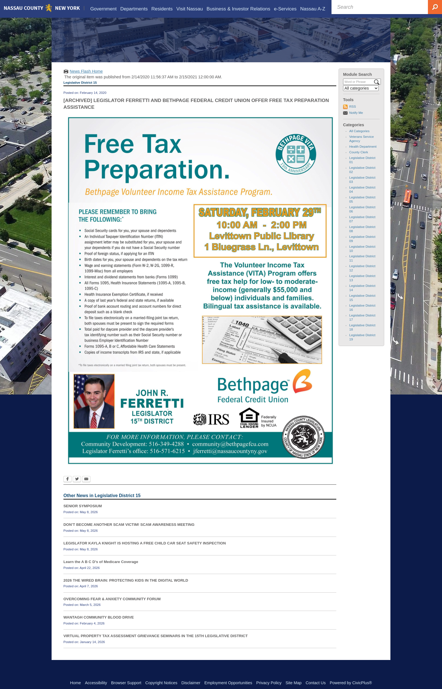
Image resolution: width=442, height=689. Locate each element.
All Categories (359, 139)
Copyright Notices (161, 683)
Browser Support (126, 683)
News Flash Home (86, 79)
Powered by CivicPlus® (351, 683)
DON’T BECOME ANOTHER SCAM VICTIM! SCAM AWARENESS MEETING (129, 533)
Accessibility (96, 683)
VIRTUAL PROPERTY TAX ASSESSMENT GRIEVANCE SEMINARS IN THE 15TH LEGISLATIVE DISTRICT (155, 644)
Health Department (363, 154)
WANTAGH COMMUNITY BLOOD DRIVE (98, 625)
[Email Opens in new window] (86, 487)
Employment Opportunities (228, 683)
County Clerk (358, 160)
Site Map (294, 683)
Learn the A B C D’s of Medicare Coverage (100, 570)
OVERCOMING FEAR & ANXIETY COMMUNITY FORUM (112, 607)
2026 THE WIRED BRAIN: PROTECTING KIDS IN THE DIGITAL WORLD (125, 588)
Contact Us (316, 683)
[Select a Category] (361, 96)
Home (75, 683)
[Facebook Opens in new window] (67, 487)
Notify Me (356, 121)
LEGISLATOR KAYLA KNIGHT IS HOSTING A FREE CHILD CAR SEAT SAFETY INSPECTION (144, 551)
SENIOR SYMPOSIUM (82, 514)
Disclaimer (191, 683)
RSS (352, 114)
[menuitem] (103, 9)
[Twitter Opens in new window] (77, 487)
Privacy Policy (269, 683)
